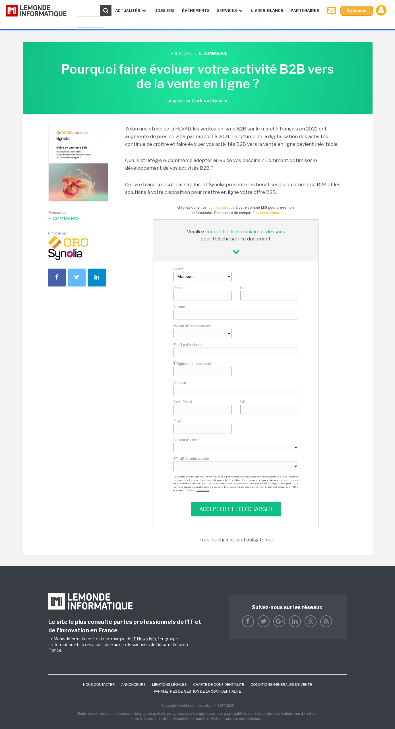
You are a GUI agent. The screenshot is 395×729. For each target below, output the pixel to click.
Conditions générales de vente (281, 685)
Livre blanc (180, 53)
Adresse (179, 383)
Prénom (179, 288)
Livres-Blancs (267, 10)
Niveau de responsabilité (192, 326)
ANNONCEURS (133, 685)
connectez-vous (221, 207)
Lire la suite (203, 490)
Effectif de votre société (191, 459)
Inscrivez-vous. (267, 213)
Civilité (178, 269)
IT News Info (144, 638)
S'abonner (357, 10)
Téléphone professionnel (192, 364)
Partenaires (305, 10)
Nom (243, 288)
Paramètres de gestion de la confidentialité (197, 691)
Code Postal (182, 402)
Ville (243, 402)
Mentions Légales (169, 685)
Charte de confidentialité (218, 685)
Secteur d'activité (186, 440)
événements (196, 10)
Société (179, 307)
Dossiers (164, 10)
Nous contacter (99, 685)
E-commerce (64, 218)
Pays (177, 421)
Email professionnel (188, 345)
